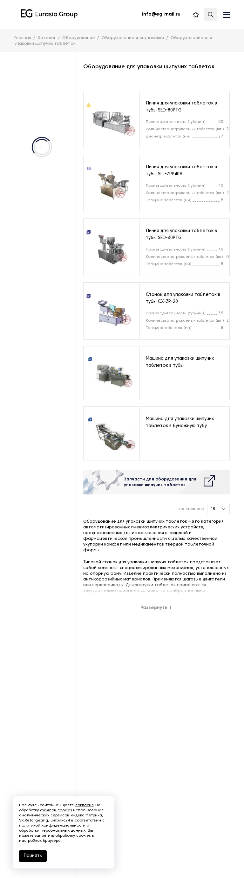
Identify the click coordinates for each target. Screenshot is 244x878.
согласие (84, 805)
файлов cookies (56, 810)
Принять (33, 856)
